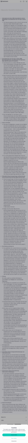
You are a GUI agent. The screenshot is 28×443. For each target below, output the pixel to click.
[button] (14, 434)
